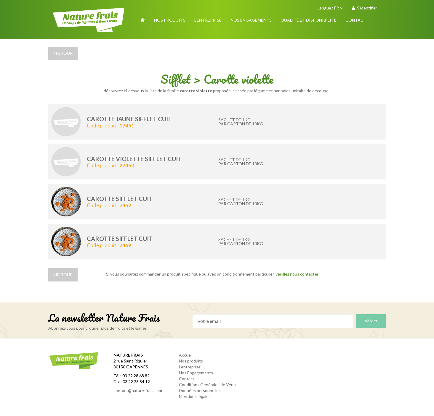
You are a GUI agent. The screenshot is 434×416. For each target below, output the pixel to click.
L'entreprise (190, 366)
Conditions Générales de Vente (208, 384)
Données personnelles (200, 390)
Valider (371, 320)
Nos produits (191, 360)
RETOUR (63, 53)
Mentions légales (195, 396)
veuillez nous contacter (297, 273)
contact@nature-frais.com (137, 390)
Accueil (186, 354)
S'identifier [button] (364, 7)
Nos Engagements (196, 372)
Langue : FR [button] (330, 7)
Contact (186, 378)
